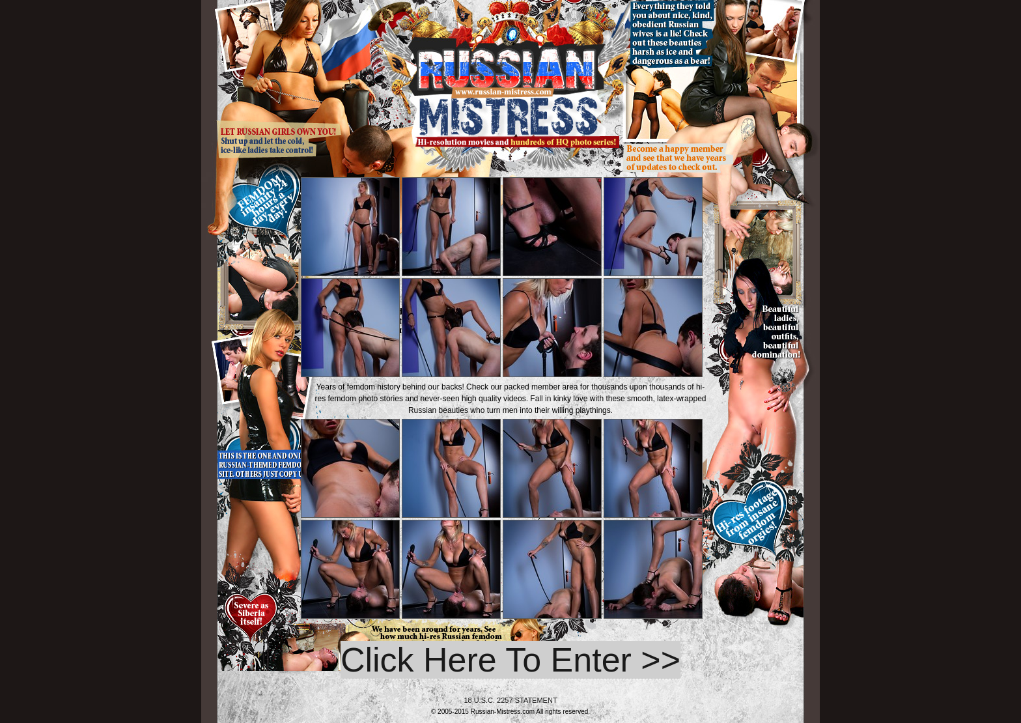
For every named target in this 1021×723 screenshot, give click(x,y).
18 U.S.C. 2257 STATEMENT (510, 700)
